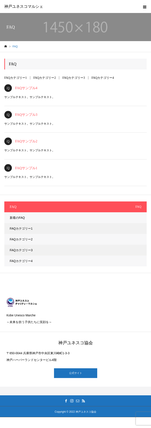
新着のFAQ (17, 217)
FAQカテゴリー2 (44, 77)
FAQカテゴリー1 (15, 77)
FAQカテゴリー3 (73, 77)
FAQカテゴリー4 (102, 77)
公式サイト (75, 373)
